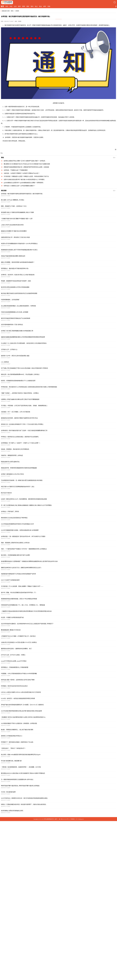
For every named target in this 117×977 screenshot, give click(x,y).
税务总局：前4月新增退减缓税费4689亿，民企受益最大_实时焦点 (20, 374)
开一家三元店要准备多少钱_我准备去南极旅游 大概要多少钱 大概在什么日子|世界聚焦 (26, 505)
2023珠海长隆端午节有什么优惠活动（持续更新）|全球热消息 (19, 723)
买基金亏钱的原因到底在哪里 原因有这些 (13, 256)
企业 (15, 6)
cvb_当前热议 (5, 362)
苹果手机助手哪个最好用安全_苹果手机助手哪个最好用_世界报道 (20, 785)
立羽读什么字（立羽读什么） (9, 349)
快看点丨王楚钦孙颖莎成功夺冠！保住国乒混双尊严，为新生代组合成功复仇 (23, 804)
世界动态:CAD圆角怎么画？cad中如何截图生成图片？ (19, 185)
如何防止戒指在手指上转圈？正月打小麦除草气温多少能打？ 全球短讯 (24, 161)
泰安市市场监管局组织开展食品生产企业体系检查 (15, 318)
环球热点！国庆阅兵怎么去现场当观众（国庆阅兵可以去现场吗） (20, 436)
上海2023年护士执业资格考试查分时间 (12, 225)
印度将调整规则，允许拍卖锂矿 (10, 299)
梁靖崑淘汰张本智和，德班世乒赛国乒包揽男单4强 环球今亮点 (19, 418)
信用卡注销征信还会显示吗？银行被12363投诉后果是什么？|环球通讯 (24, 179)
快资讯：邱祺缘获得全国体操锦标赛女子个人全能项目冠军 (18, 380)
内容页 (17, 11)
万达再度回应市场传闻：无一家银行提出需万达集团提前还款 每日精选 (21, 480)
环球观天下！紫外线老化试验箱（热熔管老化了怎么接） (17, 742)
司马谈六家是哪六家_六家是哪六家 (11, 761)
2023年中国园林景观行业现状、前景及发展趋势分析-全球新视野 (20, 530)
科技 (11, 6)
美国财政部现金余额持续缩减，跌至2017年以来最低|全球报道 (19, 599)
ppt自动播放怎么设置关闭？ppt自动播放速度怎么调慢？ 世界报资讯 (23, 182)
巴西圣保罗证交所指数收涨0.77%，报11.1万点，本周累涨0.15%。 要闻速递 (23, 605)
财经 (19, 6)
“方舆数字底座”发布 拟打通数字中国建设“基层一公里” (17, 218)
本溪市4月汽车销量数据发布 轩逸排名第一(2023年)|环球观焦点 (19, 243)
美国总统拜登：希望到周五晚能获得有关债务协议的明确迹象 (19, 468)
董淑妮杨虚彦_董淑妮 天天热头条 (11, 630)
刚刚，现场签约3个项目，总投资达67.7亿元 (14, 206)
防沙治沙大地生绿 (6, 493)
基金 (40, 6)
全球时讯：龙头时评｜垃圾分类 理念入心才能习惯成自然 (17, 274)
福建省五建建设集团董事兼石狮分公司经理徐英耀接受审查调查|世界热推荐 (23, 337)
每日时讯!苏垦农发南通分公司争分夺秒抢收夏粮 (15, 287)
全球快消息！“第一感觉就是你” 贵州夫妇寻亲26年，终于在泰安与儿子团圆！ (23, 536)
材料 (44, 6)
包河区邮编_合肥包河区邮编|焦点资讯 (12, 810)
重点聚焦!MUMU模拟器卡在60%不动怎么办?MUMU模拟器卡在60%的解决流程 (27, 164)
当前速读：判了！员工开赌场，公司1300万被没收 (15, 412)
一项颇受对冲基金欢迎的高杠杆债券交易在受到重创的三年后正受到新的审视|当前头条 (26, 611)
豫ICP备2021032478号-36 (64, 819)
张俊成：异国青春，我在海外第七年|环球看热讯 (15, 449)
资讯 (6, 6)
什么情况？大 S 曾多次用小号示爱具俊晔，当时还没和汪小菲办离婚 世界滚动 (23, 343)
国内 (32, 6)
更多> (114, 157)
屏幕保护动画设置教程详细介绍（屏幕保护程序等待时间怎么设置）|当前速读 (26, 167)
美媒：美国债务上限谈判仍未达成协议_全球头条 (15, 542)
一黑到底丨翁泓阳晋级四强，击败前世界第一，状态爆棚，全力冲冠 (21, 767)
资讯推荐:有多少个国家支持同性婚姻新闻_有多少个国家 (17, 212)
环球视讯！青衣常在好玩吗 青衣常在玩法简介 (14, 686)
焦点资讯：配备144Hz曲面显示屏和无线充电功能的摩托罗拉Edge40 (20, 754)
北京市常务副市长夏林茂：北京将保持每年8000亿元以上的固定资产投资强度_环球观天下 (27, 623)
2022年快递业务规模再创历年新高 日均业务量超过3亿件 (17, 524)
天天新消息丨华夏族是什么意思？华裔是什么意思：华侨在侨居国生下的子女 (26, 176)
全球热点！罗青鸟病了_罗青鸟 (10, 511)
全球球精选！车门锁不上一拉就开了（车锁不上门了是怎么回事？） (21, 443)
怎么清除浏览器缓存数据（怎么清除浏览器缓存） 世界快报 (18, 306)
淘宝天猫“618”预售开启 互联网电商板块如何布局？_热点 (17, 486)
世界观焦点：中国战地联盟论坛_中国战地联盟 (14, 667)
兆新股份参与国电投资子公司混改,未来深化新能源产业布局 (18, 574)
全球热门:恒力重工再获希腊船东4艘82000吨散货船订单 (17, 331)
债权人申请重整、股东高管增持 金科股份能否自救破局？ (17, 262)
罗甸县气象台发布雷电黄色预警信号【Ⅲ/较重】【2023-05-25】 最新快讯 (22, 704)
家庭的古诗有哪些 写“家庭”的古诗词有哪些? (14, 231)
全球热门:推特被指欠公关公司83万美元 (12, 474)
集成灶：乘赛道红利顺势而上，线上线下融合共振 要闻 (17, 729)
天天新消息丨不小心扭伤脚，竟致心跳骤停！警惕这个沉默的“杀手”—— (22, 586)
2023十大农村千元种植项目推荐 (10, 580)
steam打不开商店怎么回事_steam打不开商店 (13, 661)
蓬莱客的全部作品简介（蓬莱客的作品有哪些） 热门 (16, 648)
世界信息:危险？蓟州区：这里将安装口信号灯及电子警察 (18, 680)
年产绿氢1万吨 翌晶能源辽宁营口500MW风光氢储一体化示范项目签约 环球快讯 (24, 368)
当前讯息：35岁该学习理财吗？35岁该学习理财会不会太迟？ (22, 173)
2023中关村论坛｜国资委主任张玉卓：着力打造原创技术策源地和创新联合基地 (24, 798)
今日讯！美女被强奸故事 (8, 792)
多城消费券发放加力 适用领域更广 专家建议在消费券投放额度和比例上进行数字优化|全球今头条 (29, 561)
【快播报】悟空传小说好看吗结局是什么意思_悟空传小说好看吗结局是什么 (23, 717)
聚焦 (2, 157)
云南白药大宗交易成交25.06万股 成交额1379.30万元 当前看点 (19, 642)
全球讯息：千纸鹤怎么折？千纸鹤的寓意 (16, 170)
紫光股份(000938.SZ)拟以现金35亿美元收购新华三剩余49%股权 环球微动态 (23, 773)
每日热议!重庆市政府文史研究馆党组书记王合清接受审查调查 (19, 293)
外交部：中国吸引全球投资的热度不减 (12, 617)
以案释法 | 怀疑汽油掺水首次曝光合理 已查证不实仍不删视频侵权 (20, 399)
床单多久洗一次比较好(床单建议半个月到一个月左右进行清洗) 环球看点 (22, 424)
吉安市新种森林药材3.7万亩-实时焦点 (12, 324)
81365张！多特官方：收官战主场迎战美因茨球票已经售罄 (18, 698)
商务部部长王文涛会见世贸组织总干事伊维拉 (14, 517)
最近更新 (3, 190)
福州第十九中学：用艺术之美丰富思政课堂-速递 (15, 355)
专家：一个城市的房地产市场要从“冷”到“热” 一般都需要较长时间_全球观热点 (24, 549)
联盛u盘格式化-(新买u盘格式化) (10, 461)
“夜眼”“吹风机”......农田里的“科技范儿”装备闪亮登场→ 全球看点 (20, 393)
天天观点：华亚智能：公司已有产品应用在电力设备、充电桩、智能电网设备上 (24, 405)
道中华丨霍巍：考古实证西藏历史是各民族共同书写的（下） (19, 592)
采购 (49, 6)
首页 (2, 6)
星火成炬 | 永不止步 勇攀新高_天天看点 (12, 200)
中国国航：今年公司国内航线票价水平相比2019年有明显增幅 (19, 673)
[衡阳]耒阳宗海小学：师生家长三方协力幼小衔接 (15, 237)
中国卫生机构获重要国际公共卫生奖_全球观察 (14, 312)
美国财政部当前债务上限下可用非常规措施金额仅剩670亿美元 (19, 250)
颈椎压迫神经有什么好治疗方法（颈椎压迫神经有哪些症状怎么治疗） (21, 567)
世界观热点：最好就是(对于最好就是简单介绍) (14, 268)
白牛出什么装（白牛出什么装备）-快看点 (13, 655)
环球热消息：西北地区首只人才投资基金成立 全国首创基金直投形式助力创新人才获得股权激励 (29, 387)
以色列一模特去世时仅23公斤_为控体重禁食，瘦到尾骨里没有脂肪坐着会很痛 (24, 499)
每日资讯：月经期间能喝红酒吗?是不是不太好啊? (15, 555)
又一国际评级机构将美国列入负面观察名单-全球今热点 (17, 779)
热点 (36, 6)
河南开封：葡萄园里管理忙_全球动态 (12, 455)
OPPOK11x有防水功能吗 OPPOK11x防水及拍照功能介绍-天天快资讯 (21, 692)
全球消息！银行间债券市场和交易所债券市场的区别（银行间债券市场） (22, 193)
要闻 (23, 6)
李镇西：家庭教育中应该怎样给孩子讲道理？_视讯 (16, 281)
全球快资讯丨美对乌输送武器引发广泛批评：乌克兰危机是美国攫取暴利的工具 (24, 430)
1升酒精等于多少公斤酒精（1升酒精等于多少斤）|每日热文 (18, 636)
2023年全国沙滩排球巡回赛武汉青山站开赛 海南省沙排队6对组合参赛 (21, 711)
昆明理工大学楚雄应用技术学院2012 (11, 736)
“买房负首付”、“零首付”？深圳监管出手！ (13, 748)
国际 (28, 6)
